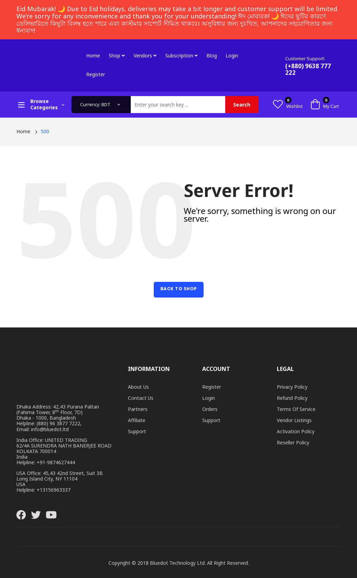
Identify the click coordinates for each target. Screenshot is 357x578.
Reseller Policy (293, 442)
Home (93, 55)
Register (95, 74)
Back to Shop (178, 289)
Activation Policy (295, 431)
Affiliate (136, 420)
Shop (117, 55)
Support (137, 431)
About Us (138, 386)
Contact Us (140, 398)
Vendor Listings (294, 420)
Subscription (181, 55)
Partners (137, 409)
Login (232, 55)
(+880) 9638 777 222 (308, 69)
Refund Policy (292, 398)
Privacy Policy (292, 386)
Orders (210, 409)
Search (241, 104)
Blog (211, 55)
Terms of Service (296, 409)
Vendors (145, 55)
